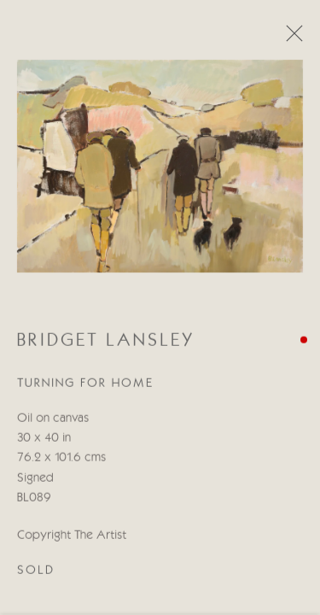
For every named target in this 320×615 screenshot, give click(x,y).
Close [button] (290, 38)
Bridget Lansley (106, 343)
